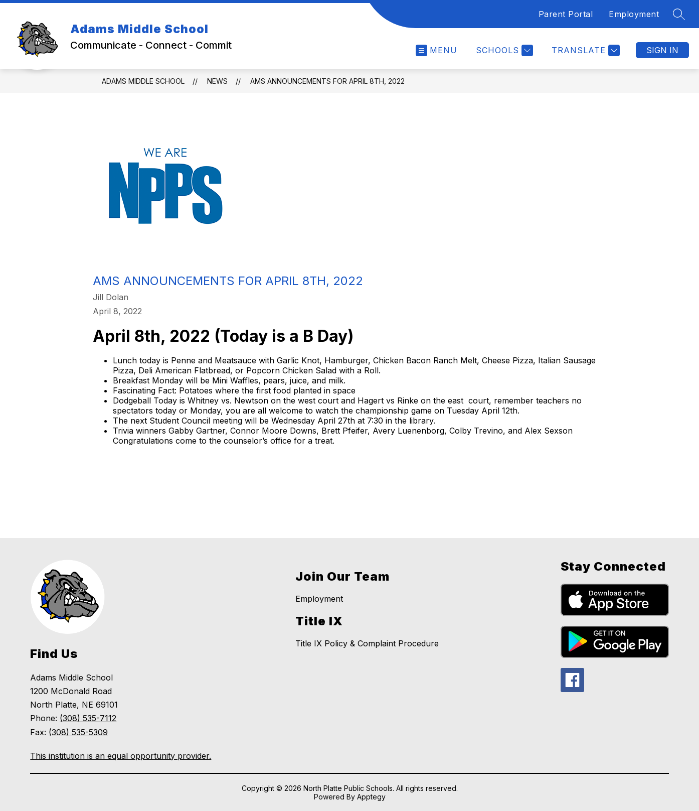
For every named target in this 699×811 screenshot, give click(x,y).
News (217, 81)
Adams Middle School (143, 81)
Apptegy (371, 796)
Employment (634, 14)
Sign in (662, 50)
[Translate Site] (584, 50)
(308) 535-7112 (88, 718)
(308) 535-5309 (78, 732)
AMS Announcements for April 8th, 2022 (327, 81)
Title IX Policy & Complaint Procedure (367, 643)
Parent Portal (566, 14)
